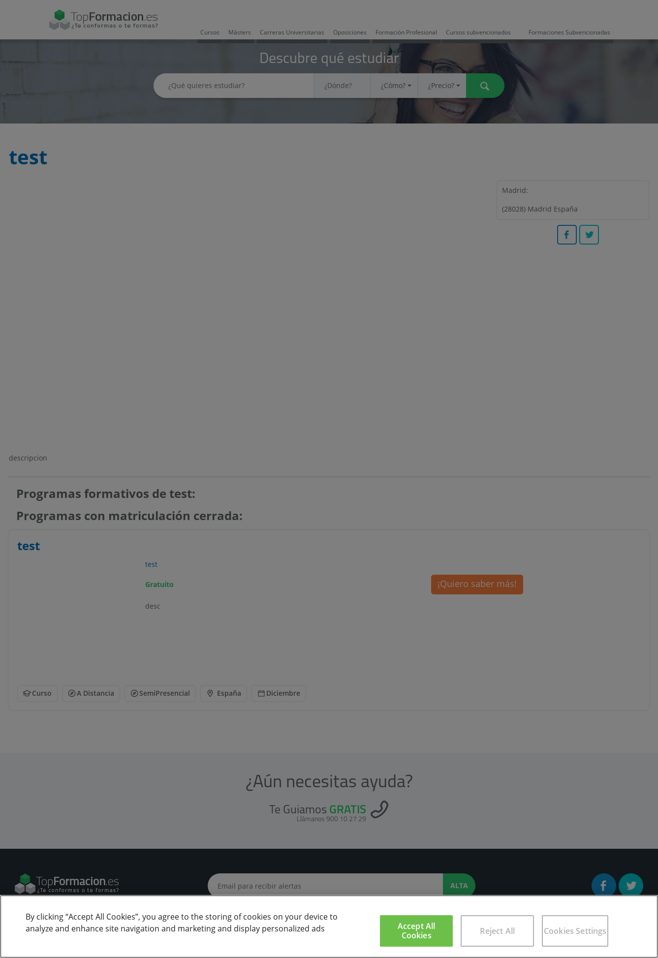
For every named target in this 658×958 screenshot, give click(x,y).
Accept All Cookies (417, 931)
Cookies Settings (575, 931)
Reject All (497, 931)
